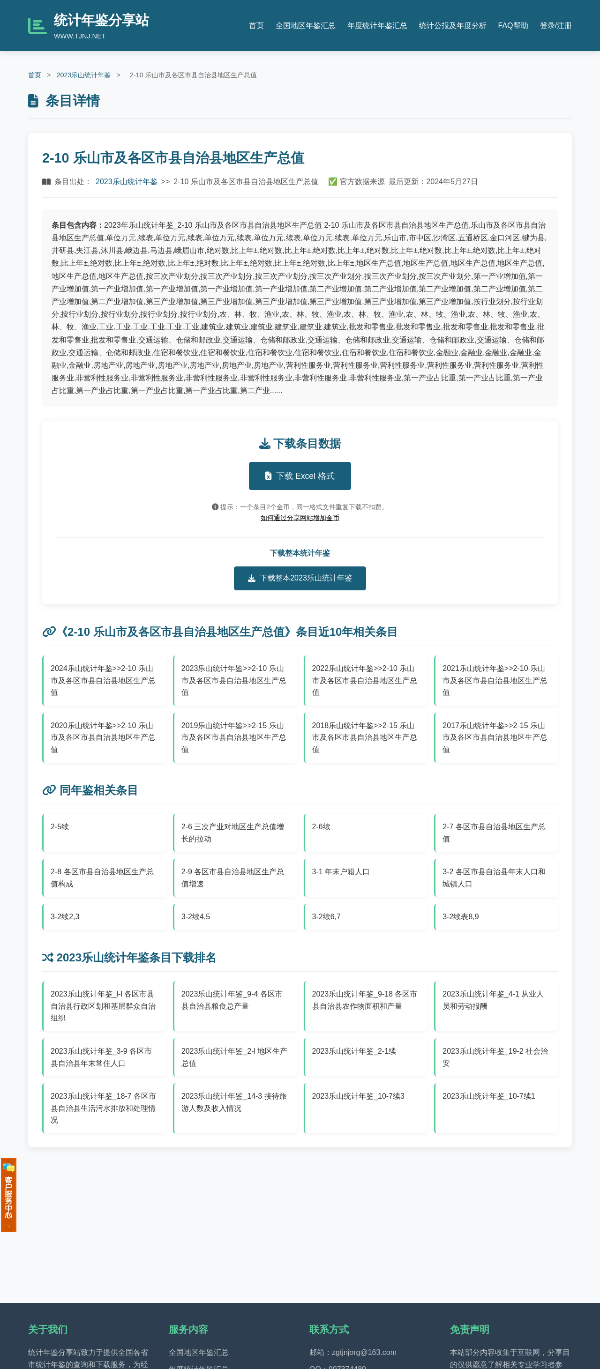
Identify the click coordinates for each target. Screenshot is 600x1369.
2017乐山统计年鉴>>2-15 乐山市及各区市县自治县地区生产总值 (495, 737)
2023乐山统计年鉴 (83, 75)
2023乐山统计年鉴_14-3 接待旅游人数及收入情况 (234, 1102)
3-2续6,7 (326, 917)
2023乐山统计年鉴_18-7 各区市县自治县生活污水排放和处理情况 (103, 1108)
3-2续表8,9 (460, 917)
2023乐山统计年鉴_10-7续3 (358, 1096)
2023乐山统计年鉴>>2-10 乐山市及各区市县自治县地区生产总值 (233, 680)
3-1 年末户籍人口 (341, 872)
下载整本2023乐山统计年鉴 (300, 578)
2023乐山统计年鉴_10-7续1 (488, 1096)
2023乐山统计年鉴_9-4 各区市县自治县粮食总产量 (232, 1000)
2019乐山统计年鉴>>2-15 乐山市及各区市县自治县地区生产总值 (233, 737)
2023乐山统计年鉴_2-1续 (354, 1051)
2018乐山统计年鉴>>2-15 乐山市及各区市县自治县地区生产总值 (364, 737)
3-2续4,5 (195, 917)
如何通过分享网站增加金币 (300, 517)
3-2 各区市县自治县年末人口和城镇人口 (494, 878)
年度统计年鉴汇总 (377, 26)
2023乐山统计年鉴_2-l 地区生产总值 (234, 1057)
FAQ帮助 (513, 26)
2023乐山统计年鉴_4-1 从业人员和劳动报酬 (493, 1000)
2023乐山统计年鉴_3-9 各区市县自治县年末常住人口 (101, 1057)
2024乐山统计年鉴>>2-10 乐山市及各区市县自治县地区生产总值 (103, 680)
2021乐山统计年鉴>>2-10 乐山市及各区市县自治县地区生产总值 (495, 680)
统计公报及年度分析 (453, 26)
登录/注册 (556, 26)
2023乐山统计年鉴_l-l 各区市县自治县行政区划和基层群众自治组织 (103, 1006)
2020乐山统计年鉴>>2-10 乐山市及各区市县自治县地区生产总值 (103, 737)
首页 (256, 26)
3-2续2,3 (65, 917)
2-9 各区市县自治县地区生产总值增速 (233, 878)
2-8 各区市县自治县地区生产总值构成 (102, 878)
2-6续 (321, 827)
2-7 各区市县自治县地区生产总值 (494, 833)
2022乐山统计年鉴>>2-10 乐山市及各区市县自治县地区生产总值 (364, 680)
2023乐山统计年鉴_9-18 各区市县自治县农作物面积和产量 (365, 1000)
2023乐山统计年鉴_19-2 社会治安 (495, 1057)
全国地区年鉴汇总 (306, 26)
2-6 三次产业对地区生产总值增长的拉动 (233, 833)
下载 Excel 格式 (300, 476)
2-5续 (60, 827)
